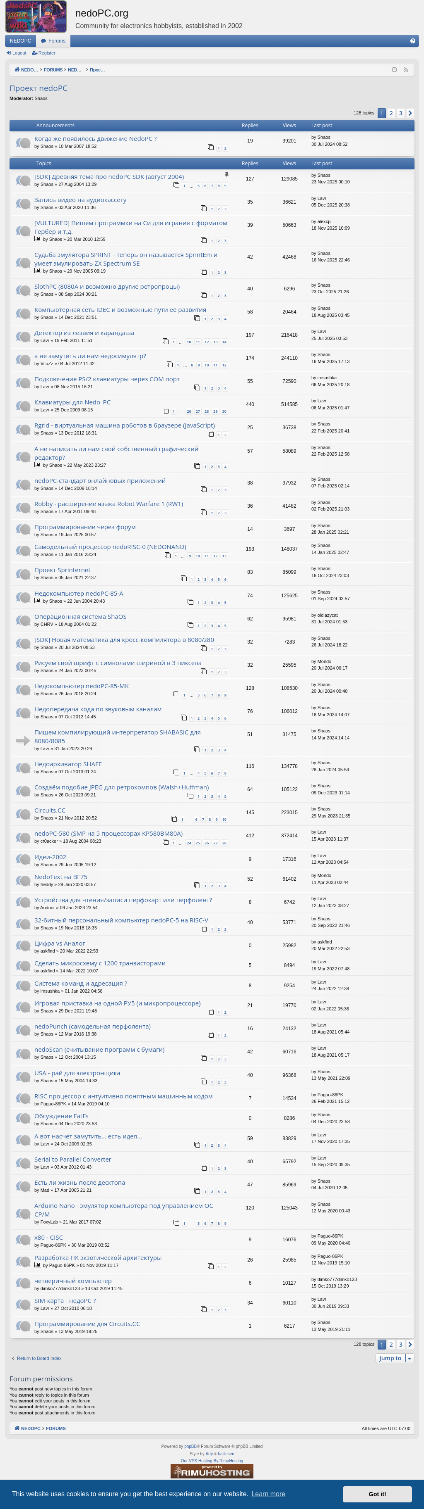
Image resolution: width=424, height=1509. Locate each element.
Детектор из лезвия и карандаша (84, 332)
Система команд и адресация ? (80, 983)
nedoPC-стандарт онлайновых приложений (100, 480)
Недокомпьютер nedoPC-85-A (78, 593)
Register (47, 52)
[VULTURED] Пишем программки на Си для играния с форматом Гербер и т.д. (130, 227)
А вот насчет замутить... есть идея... (88, 1136)
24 (189, 843)
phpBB (190, 1446)
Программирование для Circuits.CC (87, 1323)
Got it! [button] (377, 1494)
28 (207, 411)
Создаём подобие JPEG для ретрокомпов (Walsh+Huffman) (121, 787)
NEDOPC (20, 41)
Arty (209, 1454)
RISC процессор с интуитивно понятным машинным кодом (123, 1096)
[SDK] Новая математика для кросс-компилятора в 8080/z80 (124, 639)
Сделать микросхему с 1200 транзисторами (100, 963)
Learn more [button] (268, 1493)
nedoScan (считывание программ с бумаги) (99, 1049)
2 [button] (391, 113)
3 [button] (400, 113)
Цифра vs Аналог (59, 943)
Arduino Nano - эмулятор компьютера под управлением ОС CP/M (123, 1209)
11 (198, 342)
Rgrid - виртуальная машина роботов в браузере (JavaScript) (124, 425)
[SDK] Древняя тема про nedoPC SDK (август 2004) (109, 176)
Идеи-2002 (50, 857)
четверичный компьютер (73, 1280)
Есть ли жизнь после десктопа (79, 1182)
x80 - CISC (48, 1237)
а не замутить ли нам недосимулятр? (90, 356)
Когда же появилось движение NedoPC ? (95, 138)
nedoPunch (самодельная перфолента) (92, 1026)
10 (189, 342)
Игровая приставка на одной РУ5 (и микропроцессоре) (117, 1003)
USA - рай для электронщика (77, 1073)
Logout (19, 52)
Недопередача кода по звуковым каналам (98, 709)
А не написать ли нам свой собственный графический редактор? (116, 452)
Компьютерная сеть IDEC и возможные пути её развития (120, 309)
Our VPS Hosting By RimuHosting (212, 1461)
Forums (56, 41)
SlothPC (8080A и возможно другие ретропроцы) (107, 286)
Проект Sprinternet (62, 570)
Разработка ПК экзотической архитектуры (97, 1257)
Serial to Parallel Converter (72, 1159)
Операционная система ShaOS (80, 616)
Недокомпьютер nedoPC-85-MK (81, 686)
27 (198, 411)
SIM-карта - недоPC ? (65, 1300)
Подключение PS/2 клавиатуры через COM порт (107, 379)
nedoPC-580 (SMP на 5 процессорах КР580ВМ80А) (108, 833)
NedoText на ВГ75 (60, 876)
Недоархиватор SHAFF (67, 764)
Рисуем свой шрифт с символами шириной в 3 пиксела (118, 662)
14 (224, 342)
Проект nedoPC (38, 88)
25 (198, 843)
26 (189, 411)
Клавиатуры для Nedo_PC (72, 402)
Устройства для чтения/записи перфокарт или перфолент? (123, 900)
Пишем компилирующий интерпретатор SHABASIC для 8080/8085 (117, 736)
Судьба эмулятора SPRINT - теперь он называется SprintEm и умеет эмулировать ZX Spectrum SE (125, 258)
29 (215, 411)
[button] (410, 113)
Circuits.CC (49, 810)
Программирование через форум (85, 527)
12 (207, 342)
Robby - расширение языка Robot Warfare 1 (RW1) (108, 503)
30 (224, 411)
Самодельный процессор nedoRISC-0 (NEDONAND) (110, 546)
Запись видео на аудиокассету (80, 199)
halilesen (226, 1454)
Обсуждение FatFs (61, 1116)
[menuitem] (413, 41)
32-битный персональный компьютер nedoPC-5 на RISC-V (121, 920)
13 (215, 342)
